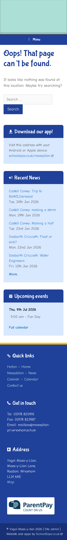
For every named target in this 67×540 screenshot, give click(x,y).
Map (10, 482)
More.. (13, 274)
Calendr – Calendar (22, 379)
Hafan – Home (19, 367)
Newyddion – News (21, 373)
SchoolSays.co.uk (47, 534)
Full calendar (18, 327)
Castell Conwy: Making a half (31, 223)
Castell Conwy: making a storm (32, 210)
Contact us (15, 385)
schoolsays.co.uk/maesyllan (29, 156)
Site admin (52, 529)
